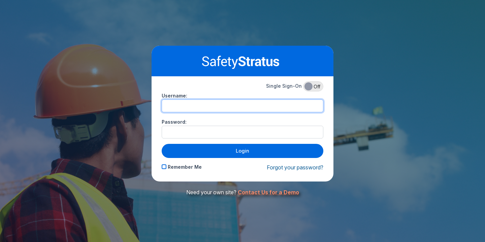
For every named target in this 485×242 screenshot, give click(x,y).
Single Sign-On (294, 86)
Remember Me (182, 167)
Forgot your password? (295, 167)
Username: (174, 95)
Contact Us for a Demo (268, 192)
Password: (174, 122)
